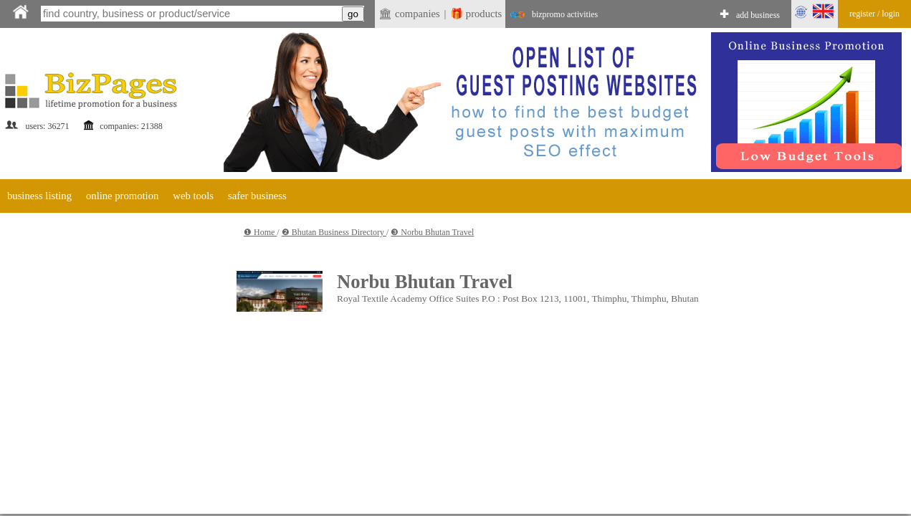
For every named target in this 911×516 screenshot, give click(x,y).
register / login (874, 14)
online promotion (122, 195)
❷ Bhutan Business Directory (334, 232)
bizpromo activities (565, 14)
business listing (39, 195)
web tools (193, 195)
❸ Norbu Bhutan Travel (432, 232)
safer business (257, 195)
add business (758, 15)
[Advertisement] (134, 353)
